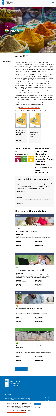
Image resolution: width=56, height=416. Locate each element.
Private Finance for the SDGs (9, 3)
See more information (41, 172)
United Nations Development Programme (15, 383)
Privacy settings (54, 403)
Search (53, 2)
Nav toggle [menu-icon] (50, 2)
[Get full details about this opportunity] (34, 231)
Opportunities (7, 61)
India (11, 31)
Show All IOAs (20, 369)
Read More (19, 203)
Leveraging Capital (12, 11)
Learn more (20, 191)
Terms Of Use (48, 398)
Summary (5, 58)
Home (5, 11)
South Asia (9, 26)
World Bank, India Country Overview (29, 108)
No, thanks (37, 407)
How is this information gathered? (33, 179)
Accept (37, 404)
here (47, 111)
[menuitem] (7, 58)
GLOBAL (7, 0)
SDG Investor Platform (23, 11)
